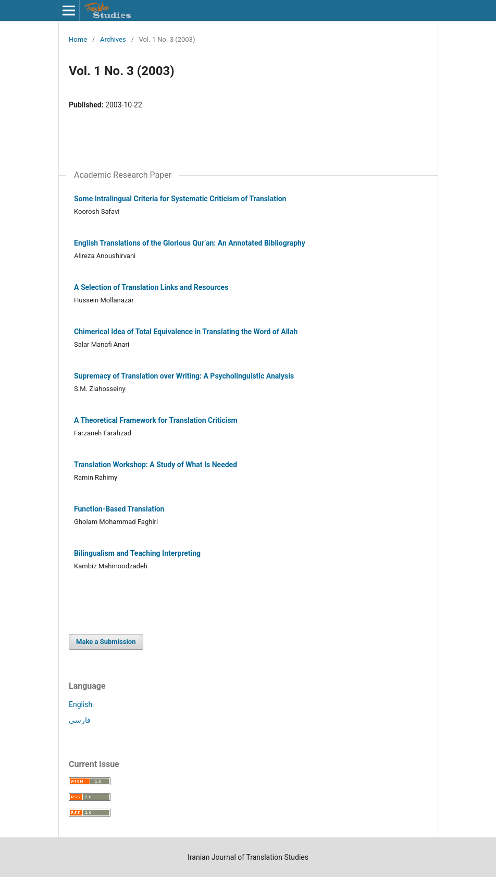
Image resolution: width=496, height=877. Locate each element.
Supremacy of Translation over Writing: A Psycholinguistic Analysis (184, 376)
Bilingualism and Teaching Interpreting (137, 553)
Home (78, 39)
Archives (113, 39)
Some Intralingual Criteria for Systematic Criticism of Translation (180, 198)
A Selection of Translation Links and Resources (151, 287)
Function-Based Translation (119, 509)
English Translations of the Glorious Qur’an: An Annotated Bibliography (189, 243)
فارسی (80, 720)
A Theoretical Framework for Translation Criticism (156, 420)
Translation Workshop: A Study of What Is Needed (155, 464)
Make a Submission (105, 641)
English (80, 704)
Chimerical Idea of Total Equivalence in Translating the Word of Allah (185, 331)
